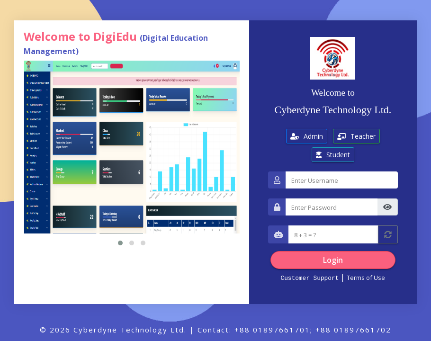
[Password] (331, 206)
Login (333, 260)
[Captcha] (333, 234)
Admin (306, 136)
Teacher (356, 136)
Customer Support (309, 277)
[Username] (342, 179)
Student (333, 154)
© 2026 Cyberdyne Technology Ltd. (113, 329)
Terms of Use (366, 277)
